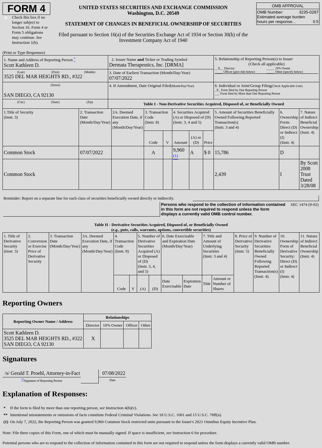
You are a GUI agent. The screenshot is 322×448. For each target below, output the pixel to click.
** (22, 379)
